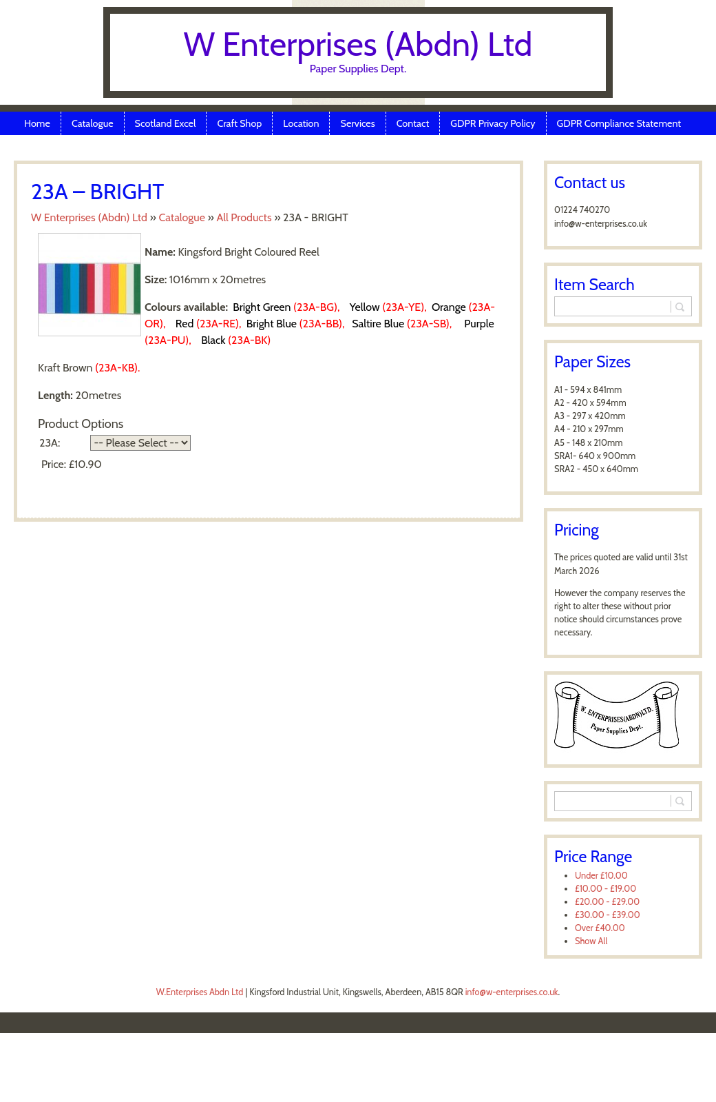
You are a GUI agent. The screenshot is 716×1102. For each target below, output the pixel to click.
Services (357, 123)
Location (301, 123)
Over (600, 928)
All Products (243, 217)
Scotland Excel (165, 123)
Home (37, 123)
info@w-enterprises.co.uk (511, 992)
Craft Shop (239, 123)
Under (601, 875)
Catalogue (93, 123)
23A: (49, 442)
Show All (591, 941)
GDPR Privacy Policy (492, 123)
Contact (413, 123)
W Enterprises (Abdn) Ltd (358, 44)
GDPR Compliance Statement (619, 123)
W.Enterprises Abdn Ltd (200, 992)
